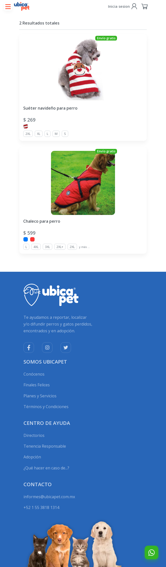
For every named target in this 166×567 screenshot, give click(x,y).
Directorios (34, 435)
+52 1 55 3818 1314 (41, 507)
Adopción (32, 457)
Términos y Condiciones (46, 406)
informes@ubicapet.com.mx (49, 496)
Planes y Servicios (40, 396)
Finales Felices (37, 385)
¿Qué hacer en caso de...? (46, 468)
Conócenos (34, 374)
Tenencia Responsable (45, 446)
